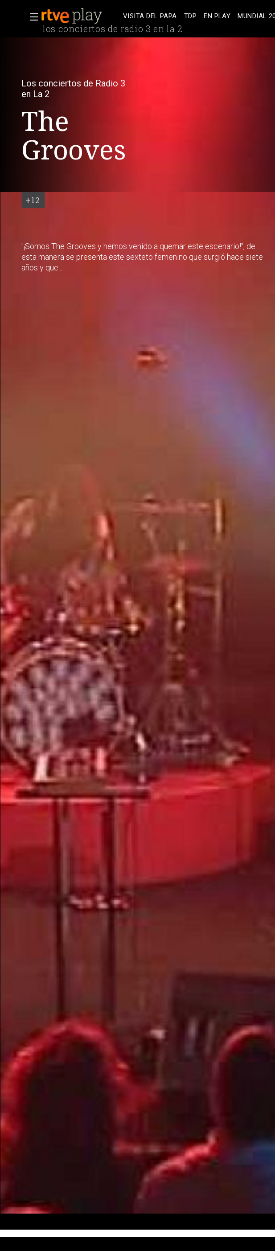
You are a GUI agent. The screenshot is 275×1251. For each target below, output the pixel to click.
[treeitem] (150, 16)
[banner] (80, 16)
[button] (31, 17)
